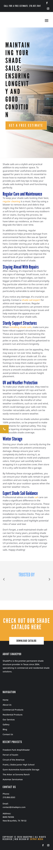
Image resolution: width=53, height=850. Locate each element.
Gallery (6, 724)
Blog (5, 729)
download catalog (26, 640)
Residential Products (12, 714)
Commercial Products (13, 709)
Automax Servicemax (13, 779)
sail (36, 497)
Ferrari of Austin (10, 754)
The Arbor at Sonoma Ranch (16, 774)
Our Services (9, 719)
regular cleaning (11, 201)
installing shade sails (20, 327)
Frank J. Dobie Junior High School (18, 764)
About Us (7, 704)
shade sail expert (31, 299)
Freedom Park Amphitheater (16, 749)
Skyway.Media (36, 839)
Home (5, 699)
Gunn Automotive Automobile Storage (21, 769)
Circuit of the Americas (13, 759)
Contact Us (8, 734)
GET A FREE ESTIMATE (26, 125)
